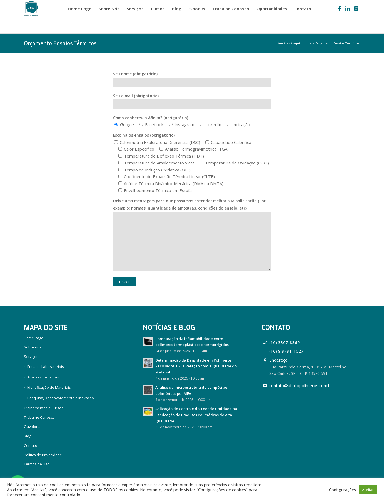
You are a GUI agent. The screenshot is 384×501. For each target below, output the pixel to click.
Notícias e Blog (169, 327)
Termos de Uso (36, 464)
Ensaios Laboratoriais (45, 366)
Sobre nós (32, 347)
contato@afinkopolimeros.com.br (300, 385)
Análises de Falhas (43, 377)
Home (306, 43)
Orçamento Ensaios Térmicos (60, 43)
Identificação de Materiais (49, 387)
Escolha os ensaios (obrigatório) (144, 135)
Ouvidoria (32, 426)
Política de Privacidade (43, 454)
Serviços (31, 356)
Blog (27, 435)
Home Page (33, 337)
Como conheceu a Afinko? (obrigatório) (150, 117)
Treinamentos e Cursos (43, 407)
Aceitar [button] (368, 489)
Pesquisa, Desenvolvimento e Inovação (60, 397)
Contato (30, 445)
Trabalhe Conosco (39, 417)
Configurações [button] (342, 489)
